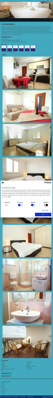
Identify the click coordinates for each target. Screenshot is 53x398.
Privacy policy (23, 396)
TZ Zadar (3, 383)
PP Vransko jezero (4, 390)
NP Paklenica (3, 388)
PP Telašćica (3, 391)
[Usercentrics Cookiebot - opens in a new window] (45, 183)
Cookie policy (30, 396)
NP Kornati (3, 385)
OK (43, 214)
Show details (45, 210)
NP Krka (2, 386)
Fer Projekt (50, 396)
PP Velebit (3, 393)
